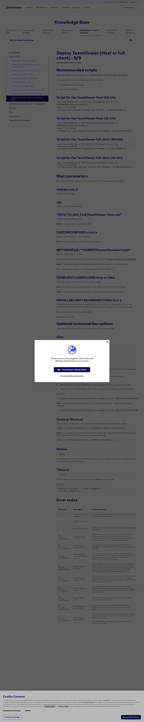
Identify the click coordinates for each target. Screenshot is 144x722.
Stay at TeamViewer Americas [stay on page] (72, 376)
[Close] (107, 342)
